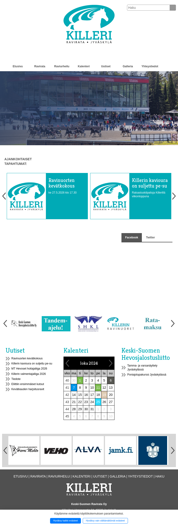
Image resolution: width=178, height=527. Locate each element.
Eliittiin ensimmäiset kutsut (27, 384)
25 (98, 402)
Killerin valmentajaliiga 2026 (28, 374)
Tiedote (16, 379)
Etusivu (18, 66)
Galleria (128, 66)
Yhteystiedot (149, 66)
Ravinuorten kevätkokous (27, 358)
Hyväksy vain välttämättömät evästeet (105, 520)
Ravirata (39, 66)
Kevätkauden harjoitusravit (27, 389)
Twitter (150, 237)
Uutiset (106, 66)
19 (104, 395)
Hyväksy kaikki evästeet (65, 520)
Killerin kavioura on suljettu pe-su (31, 363)
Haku (159, 476)
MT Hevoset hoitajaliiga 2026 (29, 368)
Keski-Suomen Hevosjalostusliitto (145, 354)
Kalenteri (84, 66)
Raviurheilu (61, 66)
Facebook (131, 237)
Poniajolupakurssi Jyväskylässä (146, 374)
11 (98, 387)
